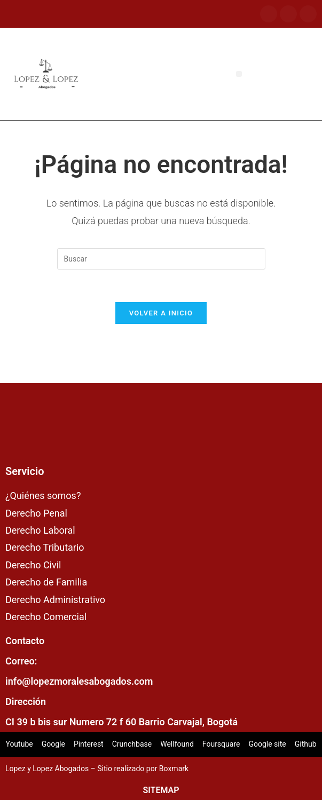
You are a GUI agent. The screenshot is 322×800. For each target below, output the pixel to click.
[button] (239, 74)
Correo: (21, 661)
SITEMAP (161, 790)
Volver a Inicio (161, 313)
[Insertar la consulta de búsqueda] (161, 259)
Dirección (25, 701)
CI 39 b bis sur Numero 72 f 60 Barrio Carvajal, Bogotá (121, 721)
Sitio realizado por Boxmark (143, 768)
